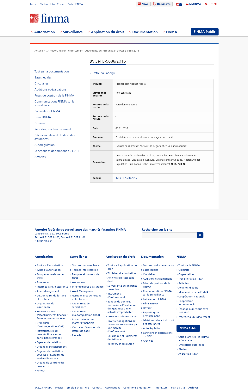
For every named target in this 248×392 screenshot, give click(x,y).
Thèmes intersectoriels (85, 269)
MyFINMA (195, 4)
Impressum (161, 387)
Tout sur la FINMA (189, 265)
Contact (61, 4)
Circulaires (41, 83)
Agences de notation (49, 342)
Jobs (52, 4)
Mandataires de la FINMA (193, 292)
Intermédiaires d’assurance (52, 286)
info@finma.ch (44, 240)
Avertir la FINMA (188, 353)
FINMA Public (188, 328)
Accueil (34, 4)
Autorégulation (44, 145)
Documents (161, 4)
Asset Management (48, 291)
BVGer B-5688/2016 (128, 50)
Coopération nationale (191, 296)
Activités (183, 283)
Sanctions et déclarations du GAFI (56, 151)
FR (215, 4)
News (142, 4)
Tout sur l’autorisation (50, 265)
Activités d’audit (188, 287)
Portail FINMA (75, 4)
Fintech (41, 370)
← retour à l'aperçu (102, 73)
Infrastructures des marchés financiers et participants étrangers (49, 334)
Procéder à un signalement (194, 316)
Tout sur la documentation (51, 71)
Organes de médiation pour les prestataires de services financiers (50, 355)
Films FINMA (42, 117)
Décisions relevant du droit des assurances (54, 137)
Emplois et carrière (78, 387)
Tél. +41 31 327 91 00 (47, 237)
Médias (44, 4)
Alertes (182, 349)
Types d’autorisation (49, 269)
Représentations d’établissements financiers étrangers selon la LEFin (52, 315)
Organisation (186, 274)
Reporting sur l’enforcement (66, 50)
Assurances (43, 282)
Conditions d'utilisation (137, 387)
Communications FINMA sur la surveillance (54, 103)
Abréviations (112, 387)
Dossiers (39, 123)
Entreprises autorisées (191, 344)
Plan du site (178, 387)
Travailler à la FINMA (190, 278)
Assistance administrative (122, 316)
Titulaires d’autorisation (122, 273)
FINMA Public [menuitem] (204, 32)
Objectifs (183, 269)
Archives (40, 157)
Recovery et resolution (121, 343)
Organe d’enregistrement (51, 346)
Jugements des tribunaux (100, 50)
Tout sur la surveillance (85, 265)
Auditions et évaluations (50, 89)
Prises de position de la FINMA (54, 95)
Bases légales (43, 77)
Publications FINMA (47, 111)
